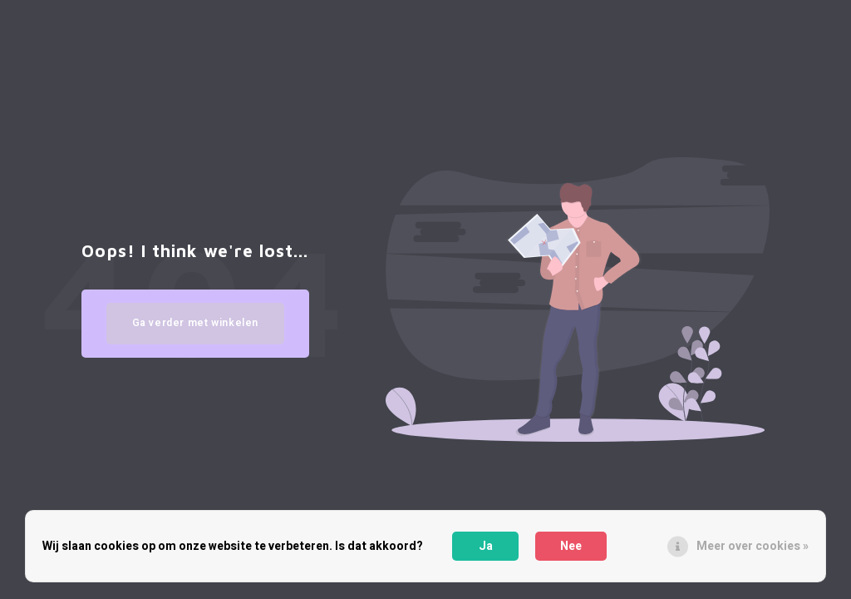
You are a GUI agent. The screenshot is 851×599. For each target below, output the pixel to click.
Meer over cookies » (752, 546)
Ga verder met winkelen (195, 322)
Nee (571, 546)
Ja (486, 546)
